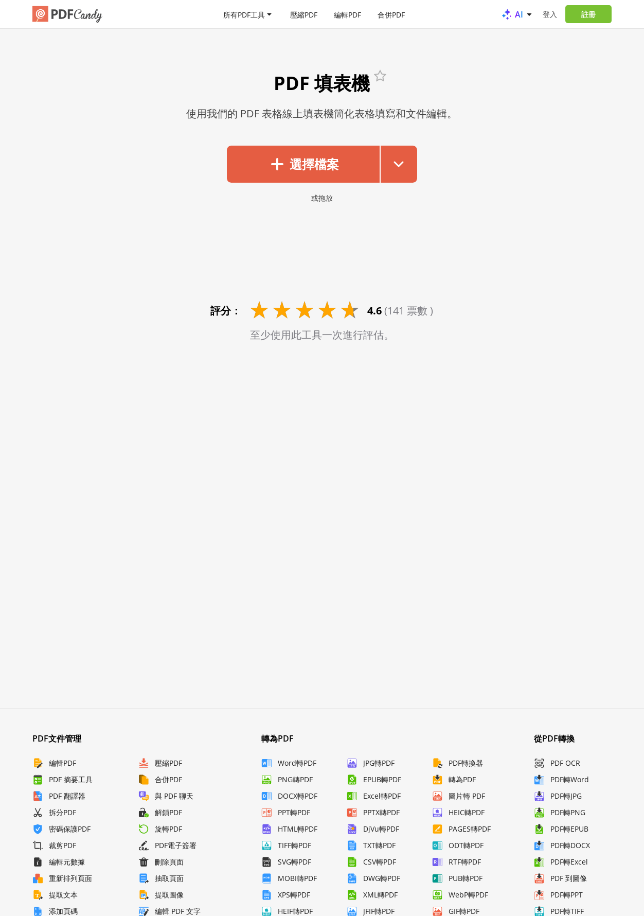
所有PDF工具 (244, 14)
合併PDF (391, 14)
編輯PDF (347, 14)
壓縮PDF (303, 14)
